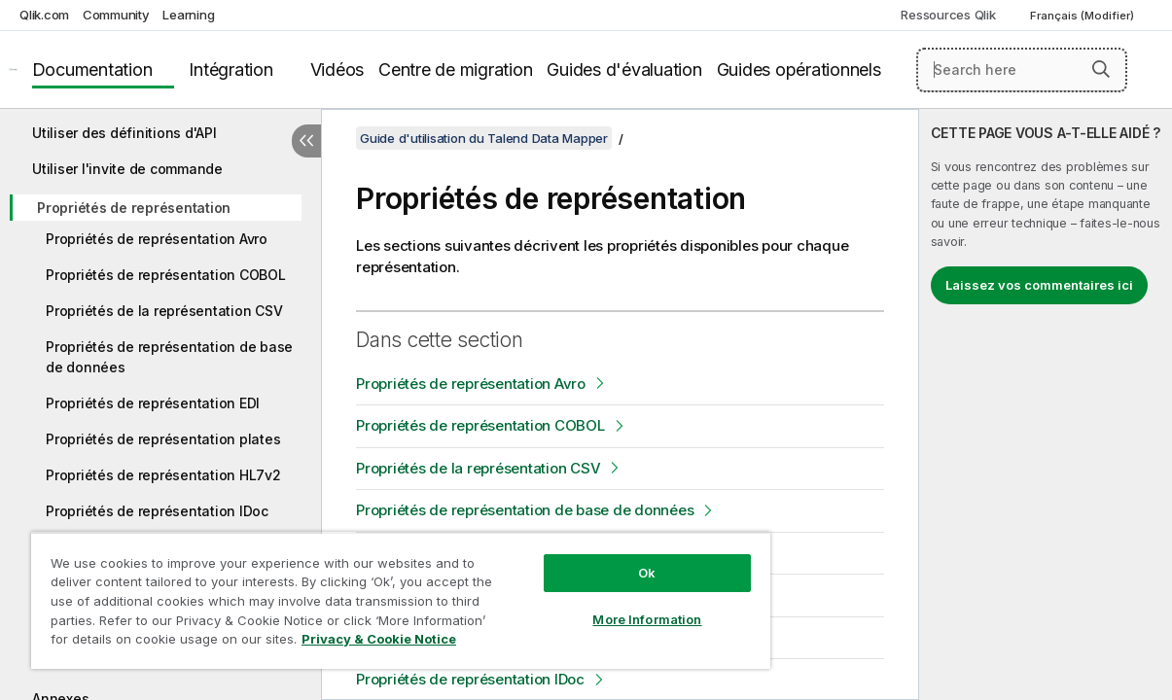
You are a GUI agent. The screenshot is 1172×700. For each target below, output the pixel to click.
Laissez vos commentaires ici (1039, 285)
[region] (371, 593)
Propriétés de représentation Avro (156, 238)
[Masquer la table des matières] (306, 141)
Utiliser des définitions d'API (124, 132)
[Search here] (1021, 70)
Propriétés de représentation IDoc (157, 511)
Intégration (230, 69)
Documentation (92, 69)
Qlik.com (44, 14)
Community (116, 14)
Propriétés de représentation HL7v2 (163, 475)
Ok (597, 558)
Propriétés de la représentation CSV (164, 310)
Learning (188, 14)
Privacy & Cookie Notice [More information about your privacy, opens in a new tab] (164, 642)
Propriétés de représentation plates (163, 439)
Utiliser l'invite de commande (127, 168)
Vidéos (337, 69)
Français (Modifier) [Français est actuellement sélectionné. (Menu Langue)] (1083, 15)
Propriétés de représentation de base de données (169, 356)
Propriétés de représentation (134, 207)
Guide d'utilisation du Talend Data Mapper (484, 138)
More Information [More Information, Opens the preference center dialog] (597, 604)
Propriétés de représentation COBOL (166, 274)
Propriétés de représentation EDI (153, 403)
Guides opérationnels (799, 69)
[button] (1101, 69)
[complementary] (1045, 404)
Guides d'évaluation (624, 69)
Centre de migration (455, 69)
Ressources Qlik (948, 14)
